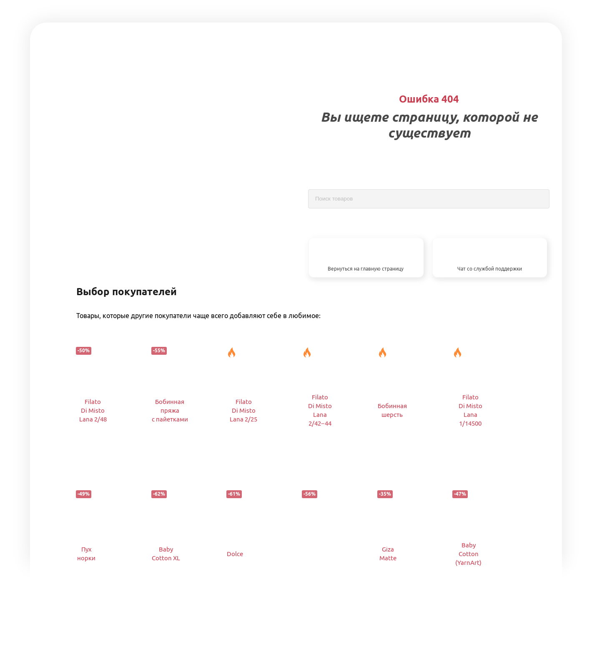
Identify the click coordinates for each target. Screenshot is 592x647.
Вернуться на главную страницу (366, 268)
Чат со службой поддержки (489, 268)
